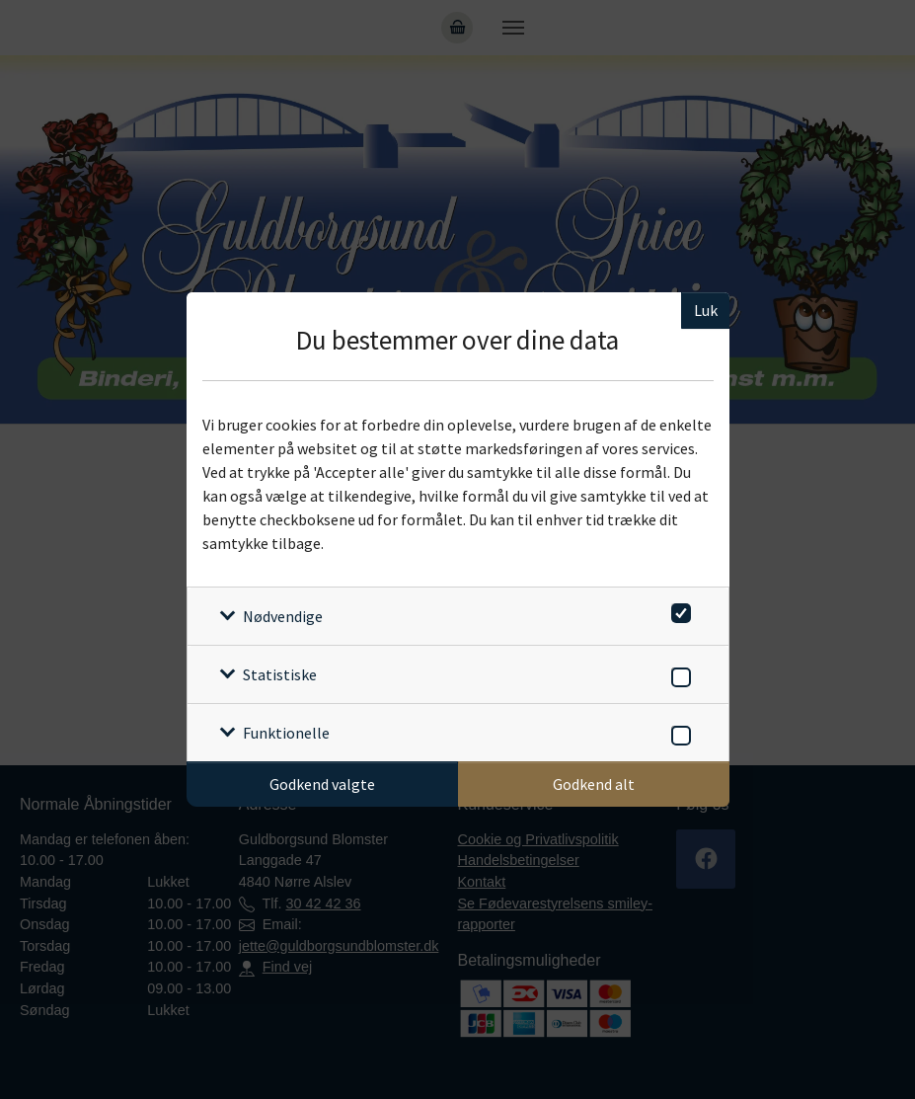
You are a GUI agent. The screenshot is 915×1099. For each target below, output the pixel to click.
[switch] (677, 609)
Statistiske (280, 674)
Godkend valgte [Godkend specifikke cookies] (322, 784)
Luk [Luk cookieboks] (706, 310)
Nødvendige (283, 616)
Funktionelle (286, 733)
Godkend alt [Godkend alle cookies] (594, 784)
